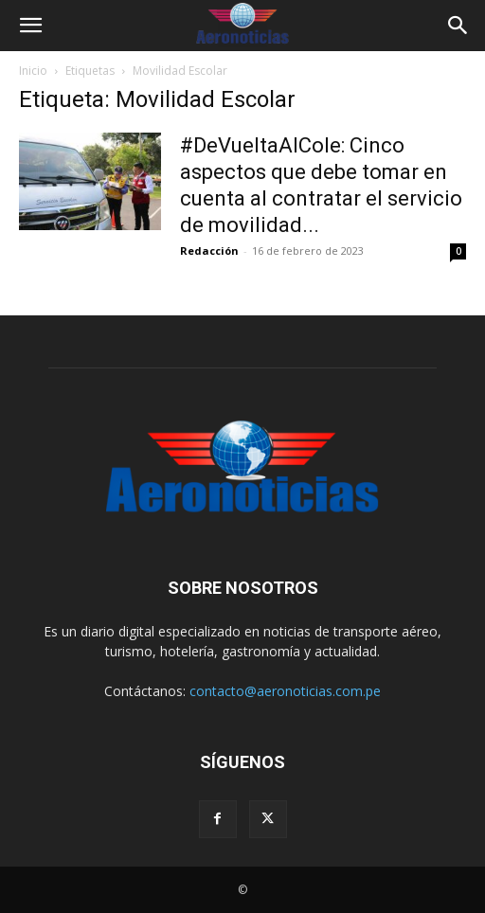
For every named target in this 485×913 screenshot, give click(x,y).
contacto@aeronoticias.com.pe (285, 691)
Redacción (209, 250)
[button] (30, 25)
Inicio (33, 71)
